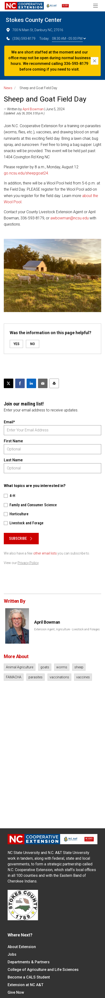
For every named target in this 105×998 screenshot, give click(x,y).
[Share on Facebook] (20, 383)
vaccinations (59, 677)
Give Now (16, 992)
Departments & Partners (29, 962)
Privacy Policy (28, 563)
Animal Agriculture (19, 667)
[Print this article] (54, 383)
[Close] (94, 61)
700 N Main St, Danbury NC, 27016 (34, 30)
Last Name (13, 460)
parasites (36, 677)
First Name (13, 441)
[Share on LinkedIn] (31, 383)
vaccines (83, 677)
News (8, 88)
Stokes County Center (34, 20)
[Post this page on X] (8, 383)
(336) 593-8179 (20, 38)
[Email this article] (43, 383)
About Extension (22, 947)
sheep (78, 667)
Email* (9, 422)
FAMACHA (13, 677)
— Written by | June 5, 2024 (34, 109)
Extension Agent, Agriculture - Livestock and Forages (67, 629)
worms (61, 667)
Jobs (12, 954)
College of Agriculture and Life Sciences (43, 969)
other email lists (45, 553)
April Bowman (33, 109)
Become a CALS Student (29, 977)
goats (44, 667)
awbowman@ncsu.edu (69, 218)
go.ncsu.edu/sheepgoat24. (26, 173)
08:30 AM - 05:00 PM (69, 38)
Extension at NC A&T (25, 985)
